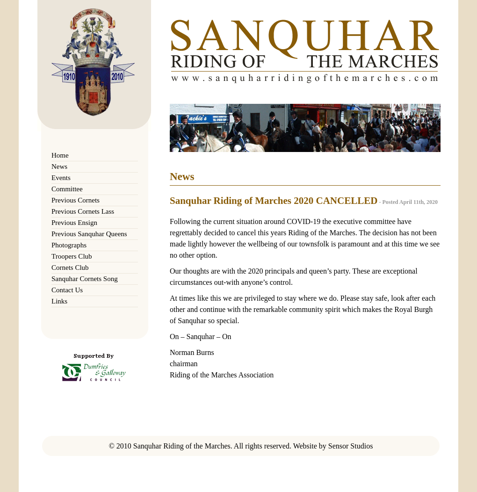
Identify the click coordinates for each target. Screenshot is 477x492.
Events (61, 177)
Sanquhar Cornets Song (84, 278)
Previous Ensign (74, 222)
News (59, 166)
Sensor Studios (350, 446)
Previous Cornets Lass (82, 211)
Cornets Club (70, 267)
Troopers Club (71, 256)
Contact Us (67, 290)
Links (59, 301)
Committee (67, 189)
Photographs (69, 245)
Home (60, 155)
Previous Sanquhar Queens (89, 234)
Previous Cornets (75, 200)
